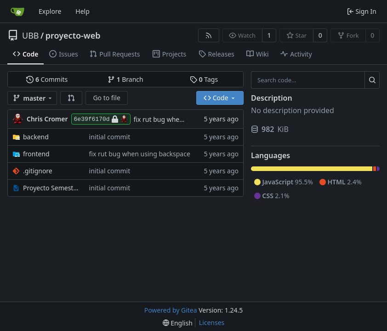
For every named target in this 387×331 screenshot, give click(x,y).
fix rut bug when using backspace (184, 119)
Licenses (212, 322)
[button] (71, 98)
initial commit (110, 136)
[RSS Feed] (208, 35)
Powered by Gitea (170, 310)
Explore (50, 11)
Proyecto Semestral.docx (51, 187)
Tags (204, 79)
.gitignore (37, 170)
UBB (30, 35)
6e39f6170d (101, 119)
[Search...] (372, 80)
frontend (36, 153)
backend (36, 136)
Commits (47, 79)
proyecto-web (73, 35)
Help (82, 11)
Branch (125, 79)
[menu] (178, 323)
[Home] (17, 11)
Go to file (106, 97)
